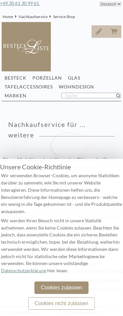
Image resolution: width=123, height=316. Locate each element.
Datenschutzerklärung (23, 270)
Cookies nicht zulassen (62, 303)
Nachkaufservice (33, 16)
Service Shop (64, 16)
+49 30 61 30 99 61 (20, 3)
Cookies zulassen (61, 287)
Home (8, 16)
